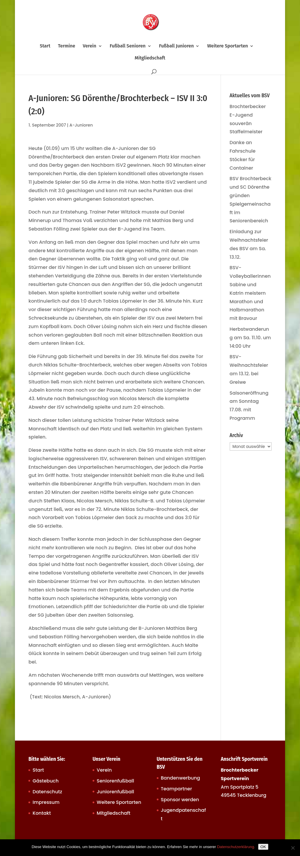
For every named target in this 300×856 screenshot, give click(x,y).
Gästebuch (46, 780)
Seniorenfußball (115, 780)
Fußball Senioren (127, 46)
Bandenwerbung (180, 778)
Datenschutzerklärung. (236, 847)
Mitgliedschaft (150, 58)
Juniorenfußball (115, 791)
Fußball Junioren (176, 46)
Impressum (46, 802)
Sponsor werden (180, 799)
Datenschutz (47, 791)
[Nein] (293, 848)
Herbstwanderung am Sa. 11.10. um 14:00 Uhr (250, 337)
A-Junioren (81, 125)
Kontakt (42, 813)
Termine (66, 46)
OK (263, 847)
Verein (89, 46)
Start (45, 46)
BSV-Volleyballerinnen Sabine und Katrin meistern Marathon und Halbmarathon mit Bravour (250, 293)
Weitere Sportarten (227, 46)
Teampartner (176, 788)
